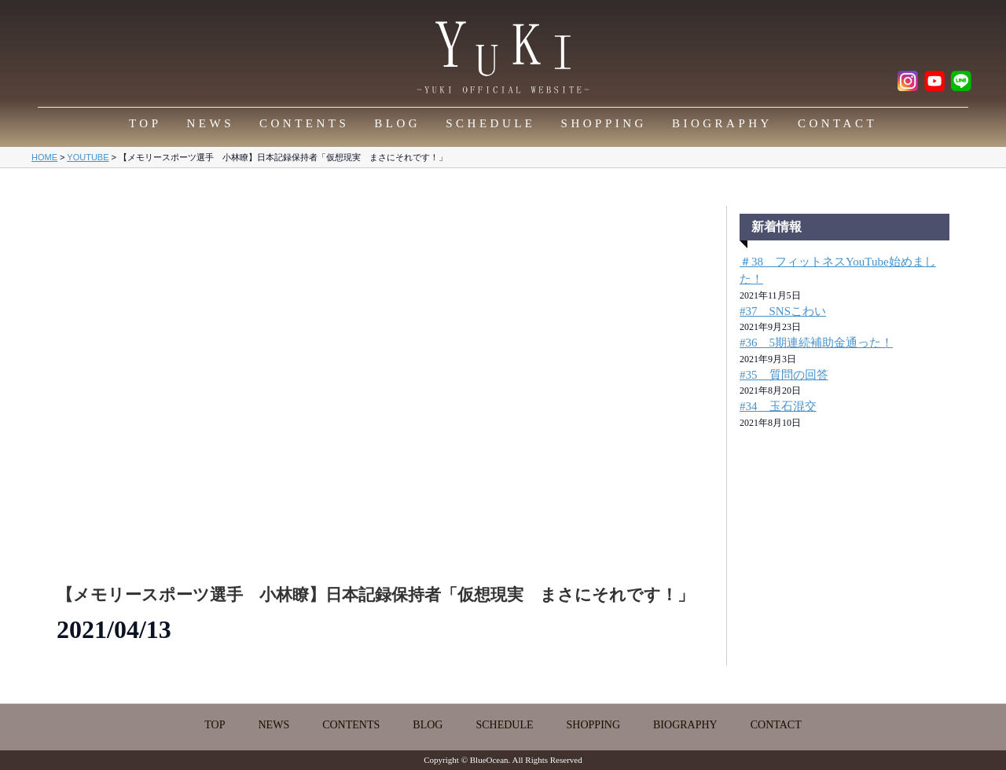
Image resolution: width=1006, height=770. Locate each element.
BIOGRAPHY (722, 123)
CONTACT (837, 123)
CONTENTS (304, 123)
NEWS (211, 123)
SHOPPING (604, 123)
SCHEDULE (490, 123)
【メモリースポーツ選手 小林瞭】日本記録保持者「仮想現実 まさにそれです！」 (375, 594)
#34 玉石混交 (778, 406)
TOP (145, 123)
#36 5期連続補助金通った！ (816, 342)
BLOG (397, 123)
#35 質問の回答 (784, 374)
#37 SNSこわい (783, 311)
